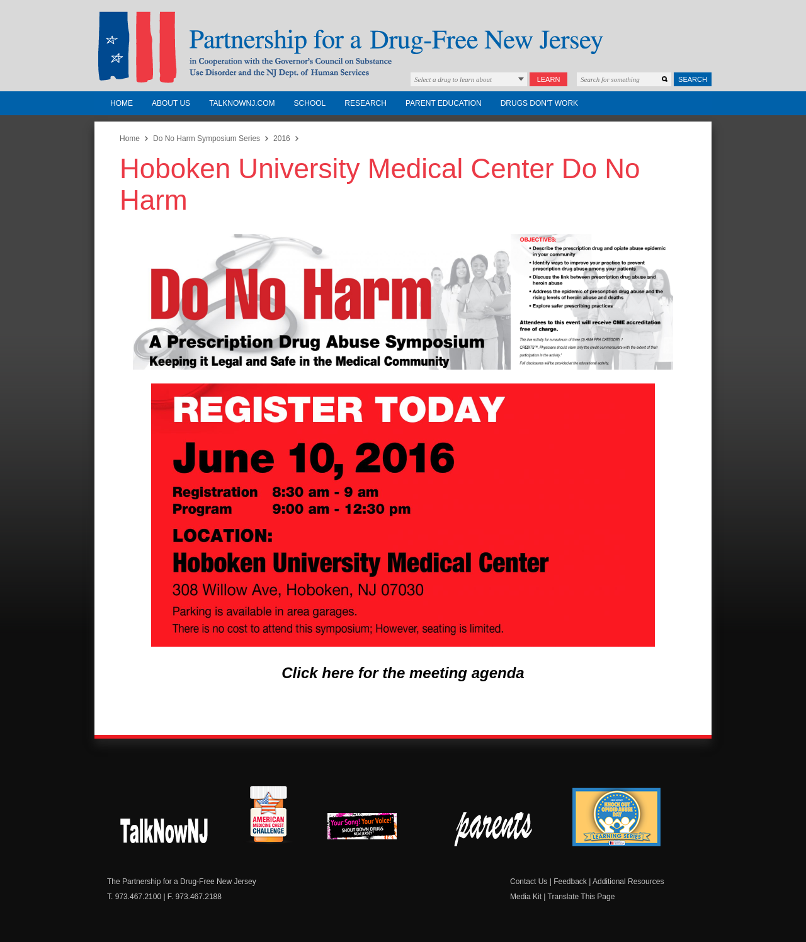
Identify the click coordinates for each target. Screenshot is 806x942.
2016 (281, 138)
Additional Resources (628, 881)
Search (692, 79)
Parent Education (444, 103)
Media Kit (526, 896)
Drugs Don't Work (539, 103)
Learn (548, 79)
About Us (171, 103)
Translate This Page (581, 896)
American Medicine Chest (268, 816)
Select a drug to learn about (453, 79)
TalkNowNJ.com (242, 103)
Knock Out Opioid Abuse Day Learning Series (616, 817)
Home (121, 103)
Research (365, 103)
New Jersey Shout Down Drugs (164, 829)
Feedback (570, 881)
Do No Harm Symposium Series (206, 138)
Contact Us (528, 881)
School (310, 103)
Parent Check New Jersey (494, 829)
